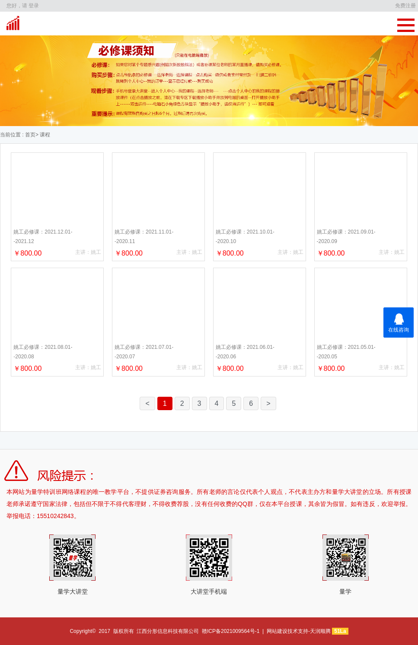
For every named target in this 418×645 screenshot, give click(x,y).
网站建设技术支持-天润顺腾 (299, 631)
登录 (34, 6)
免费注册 (405, 6)
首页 (29, 135)
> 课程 (42, 135)
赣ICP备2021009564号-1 (230, 631)
